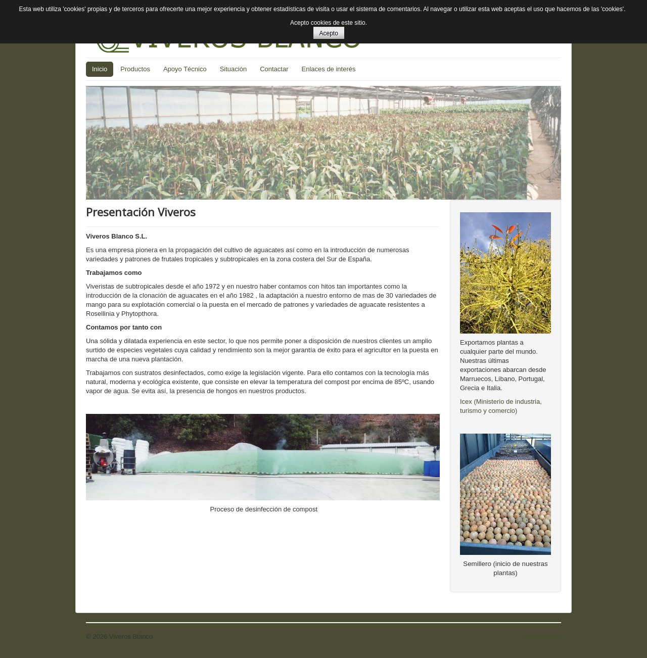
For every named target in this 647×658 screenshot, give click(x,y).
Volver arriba (542, 636)
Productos (135, 69)
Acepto (328, 33)
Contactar (274, 69)
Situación (233, 69)
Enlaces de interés (329, 69)
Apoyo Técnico (185, 69)
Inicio (99, 69)
